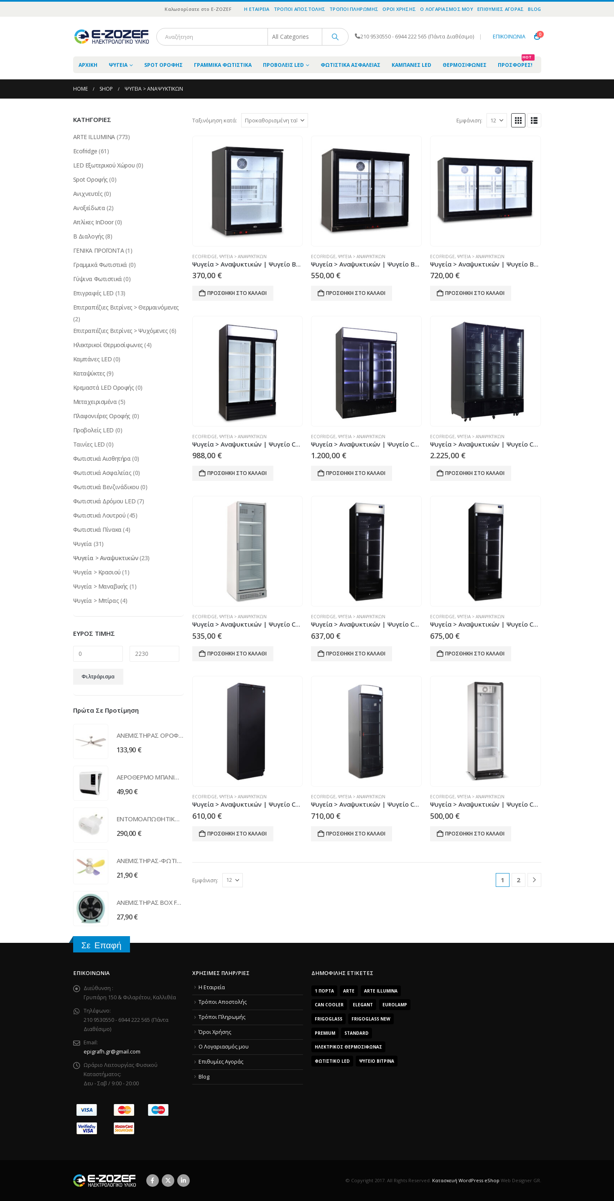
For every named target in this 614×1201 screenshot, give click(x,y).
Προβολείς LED (283, 65)
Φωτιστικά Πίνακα (97, 529)
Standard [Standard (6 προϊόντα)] (356, 1033)
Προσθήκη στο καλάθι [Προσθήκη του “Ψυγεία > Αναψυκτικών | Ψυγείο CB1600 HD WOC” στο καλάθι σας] (474, 473)
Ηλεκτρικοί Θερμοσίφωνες (108, 345)
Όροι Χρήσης (399, 9)
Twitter (168, 1180)
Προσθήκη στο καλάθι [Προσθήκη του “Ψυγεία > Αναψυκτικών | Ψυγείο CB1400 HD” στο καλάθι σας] (355, 473)
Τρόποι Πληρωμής (353, 9)
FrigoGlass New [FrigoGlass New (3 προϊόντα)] (371, 1019)
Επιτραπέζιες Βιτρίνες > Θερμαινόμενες (126, 307)
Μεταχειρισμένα (95, 402)
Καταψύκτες (89, 373)
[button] (518, 120)
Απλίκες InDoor (93, 222)
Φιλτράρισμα (98, 676)
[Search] (335, 36)
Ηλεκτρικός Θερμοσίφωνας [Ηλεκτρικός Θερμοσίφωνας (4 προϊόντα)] (348, 1047)
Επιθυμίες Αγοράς (500, 9)
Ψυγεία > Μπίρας (96, 600)
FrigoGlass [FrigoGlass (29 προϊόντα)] (328, 1019)
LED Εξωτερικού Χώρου (104, 165)
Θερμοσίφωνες (465, 65)
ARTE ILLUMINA (94, 137)
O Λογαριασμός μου (446, 9)
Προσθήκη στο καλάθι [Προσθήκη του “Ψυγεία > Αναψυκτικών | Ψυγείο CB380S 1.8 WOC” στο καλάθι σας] (237, 653)
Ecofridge (204, 256)
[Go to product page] (247, 191)
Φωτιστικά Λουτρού (99, 515)
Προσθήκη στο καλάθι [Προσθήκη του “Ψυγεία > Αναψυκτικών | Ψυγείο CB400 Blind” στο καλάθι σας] (237, 833)
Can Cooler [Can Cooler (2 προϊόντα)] (329, 1005)
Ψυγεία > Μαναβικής (100, 586)
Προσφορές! (516, 62)
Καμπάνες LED (411, 65)
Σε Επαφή (102, 945)
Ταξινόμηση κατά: (214, 120)
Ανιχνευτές (88, 194)
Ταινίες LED (89, 444)
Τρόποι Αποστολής (299, 9)
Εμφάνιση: (469, 120)
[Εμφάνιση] (497, 120)
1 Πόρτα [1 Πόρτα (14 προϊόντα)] (324, 991)
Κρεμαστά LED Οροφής (103, 387)
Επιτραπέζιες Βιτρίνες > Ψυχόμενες (120, 331)
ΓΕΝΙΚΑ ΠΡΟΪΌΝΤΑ (98, 250)
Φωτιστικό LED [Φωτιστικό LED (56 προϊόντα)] (332, 1061)
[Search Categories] (295, 36)
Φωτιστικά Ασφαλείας (350, 65)
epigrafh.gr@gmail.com (112, 1051)
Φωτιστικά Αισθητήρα (102, 458)
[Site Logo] (111, 36)
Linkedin (183, 1180)
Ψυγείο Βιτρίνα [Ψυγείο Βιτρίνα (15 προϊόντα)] (376, 1061)
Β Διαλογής (88, 236)
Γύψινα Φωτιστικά (97, 279)
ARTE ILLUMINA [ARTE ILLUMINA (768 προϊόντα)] (380, 991)
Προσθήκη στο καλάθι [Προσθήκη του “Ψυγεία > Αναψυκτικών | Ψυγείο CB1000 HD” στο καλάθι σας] (237, 473)
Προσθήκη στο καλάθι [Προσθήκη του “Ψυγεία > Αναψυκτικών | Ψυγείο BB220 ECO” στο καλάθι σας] (355, 293)
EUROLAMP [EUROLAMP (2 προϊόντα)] (394, 1005)
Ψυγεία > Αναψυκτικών (243, 256)
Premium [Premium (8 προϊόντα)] (325, 1033)
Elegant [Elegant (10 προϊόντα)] (363, 1005)
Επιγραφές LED (93, 293)
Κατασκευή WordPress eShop (465, 1180)
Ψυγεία (118, 65)
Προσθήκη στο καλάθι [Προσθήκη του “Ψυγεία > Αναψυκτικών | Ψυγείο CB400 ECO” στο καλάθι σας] (474, 833)
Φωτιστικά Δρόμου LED (104, 501)
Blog (534, 9)
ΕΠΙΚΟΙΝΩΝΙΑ (509, 36)
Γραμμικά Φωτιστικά (223, 65)
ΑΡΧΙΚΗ (88, 65)
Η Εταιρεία (257, 9)
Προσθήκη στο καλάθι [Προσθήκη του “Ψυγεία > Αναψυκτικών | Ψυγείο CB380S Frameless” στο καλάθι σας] (355, 653)
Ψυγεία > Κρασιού (97, 572)
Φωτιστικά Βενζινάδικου (106, 487)
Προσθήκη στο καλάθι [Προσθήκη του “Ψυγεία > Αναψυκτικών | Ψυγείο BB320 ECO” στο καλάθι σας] (474, 293)
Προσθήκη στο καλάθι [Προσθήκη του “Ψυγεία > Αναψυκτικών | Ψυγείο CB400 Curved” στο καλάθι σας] (355, 833)
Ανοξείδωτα (89, 208)
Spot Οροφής (163, 65)
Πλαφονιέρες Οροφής (101, 416)
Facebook (152, 1180)
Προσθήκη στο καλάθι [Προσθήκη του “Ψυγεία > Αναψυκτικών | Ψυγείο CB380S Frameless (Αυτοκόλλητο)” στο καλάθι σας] (474, 653)
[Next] (534, 880)
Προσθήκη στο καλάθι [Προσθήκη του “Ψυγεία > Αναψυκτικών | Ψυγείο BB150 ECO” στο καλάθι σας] (237, 293)
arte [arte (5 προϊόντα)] (348, 991)
